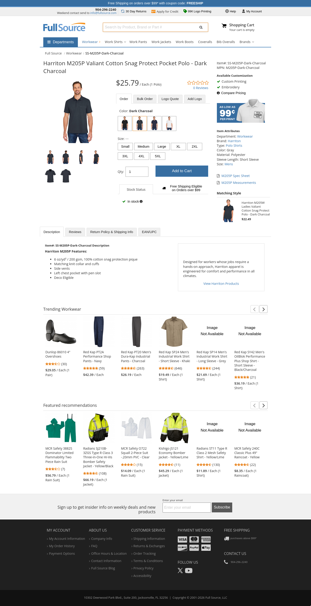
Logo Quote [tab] (170, 99)
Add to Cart (182, 171)
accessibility (142, 575)
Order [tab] (124, 99)
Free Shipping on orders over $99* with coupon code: (155, 3)
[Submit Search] (201, 27)
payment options (62, 553)
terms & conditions (148, 561)
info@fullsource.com (103, 13)
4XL (142, 156)
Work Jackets (161, 42)
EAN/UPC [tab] (149, 232)
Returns (133, 11)
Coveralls (205, 42)
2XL (195, 146)
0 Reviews (200, 88)
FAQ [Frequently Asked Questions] (94, 546)
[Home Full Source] (53, 53)
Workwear (91, 42)
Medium (143, 146)
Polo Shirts (234, 145)
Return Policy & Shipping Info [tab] (111, 232)
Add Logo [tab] (195, 99)
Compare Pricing (231, 93)
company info (101, 538)
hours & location (109, 553)
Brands (245, 42)
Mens (228, 164)
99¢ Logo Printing (197, 12)
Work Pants (138, 42)
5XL (158, 156)
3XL (125, 156)
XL (178, 146)
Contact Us (235, 553)
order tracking (145, 553)
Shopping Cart (241, 24)
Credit (164, 11)
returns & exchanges (149, 546)
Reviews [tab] (75, 232)
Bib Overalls (226, 42)
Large (162, 146)
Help (230, 12)
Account (252, 12)
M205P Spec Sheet (235, 176)
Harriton (234, 141)
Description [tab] (52, 232)
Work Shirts (114, 42)
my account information (67, 538)
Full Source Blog (103, 568)
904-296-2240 (105, 9)
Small (125, 146)
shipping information (149, 538)
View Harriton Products (221, 283)
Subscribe (222, 507)
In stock (132, 201)
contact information (106, 561)
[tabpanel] (163, 159)
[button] (255, 309)
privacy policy (143, 568)
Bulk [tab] (145, 99)
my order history (62, 546)
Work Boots (185, 42)
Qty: (121, 171)
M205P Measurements (238, 182)
